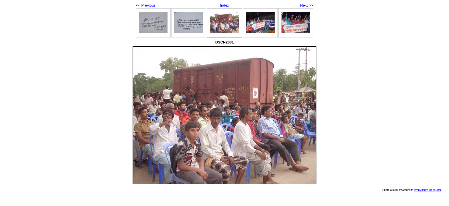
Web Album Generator (427, 189)
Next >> (306, 5)
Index (224, 5)
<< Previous (145, 5)
